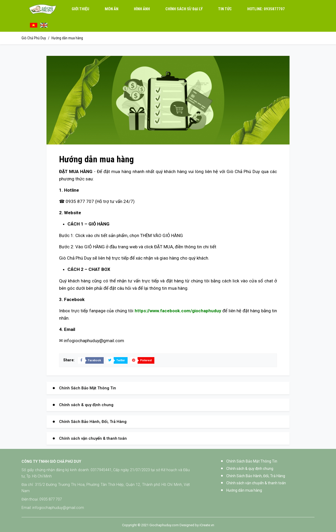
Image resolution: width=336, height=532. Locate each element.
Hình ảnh (142, 9)
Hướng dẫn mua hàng (67, 38)
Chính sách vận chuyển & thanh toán (93, 438)
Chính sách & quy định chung (86, 404)
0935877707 (266, 9)
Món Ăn (111, 9)
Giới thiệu (80, 9)
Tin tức (225, 9)
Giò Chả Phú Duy (34, 38)
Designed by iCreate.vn (197, 525)
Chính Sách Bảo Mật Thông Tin (87, 388)
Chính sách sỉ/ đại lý (184, 9)
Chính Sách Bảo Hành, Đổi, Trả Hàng (93, 421)
